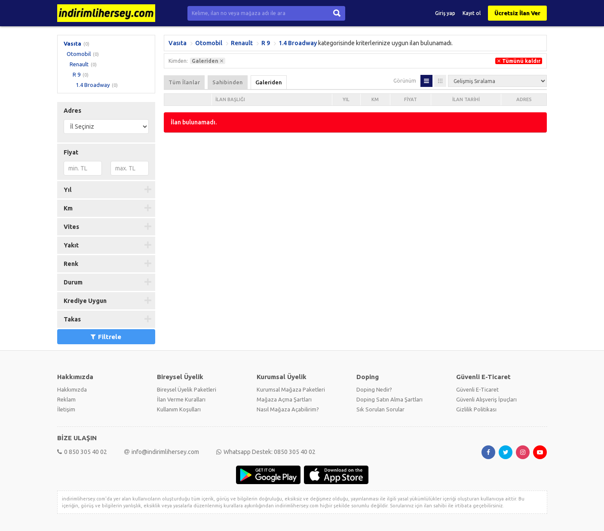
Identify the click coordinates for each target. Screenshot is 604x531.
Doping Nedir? (374, 389)
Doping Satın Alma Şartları (389, 399)
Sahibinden (227, 82)
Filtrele (106, 336)
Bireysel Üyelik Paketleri (186, 389)
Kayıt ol (472, 13)
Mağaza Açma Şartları (284, 399)
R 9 (76, 74)
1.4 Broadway (93, 85)
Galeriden (268, 82)
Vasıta (72, 43)
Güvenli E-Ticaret (477, 389)
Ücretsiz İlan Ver (517, 13)
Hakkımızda (72, 389)
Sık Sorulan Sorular (380, 409)
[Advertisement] (355, 201)
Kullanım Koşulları (179, 409)
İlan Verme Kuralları (181, 399)
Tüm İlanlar (184, 82)
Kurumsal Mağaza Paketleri (291, 389)
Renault (79, 64)
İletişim (66, 409)
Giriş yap (445, 13)
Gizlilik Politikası (476, 409)
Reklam (66, 399)
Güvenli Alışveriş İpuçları (486, 399)
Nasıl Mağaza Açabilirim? (288, 409)
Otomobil (79, 54)
